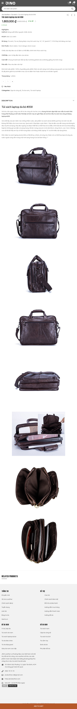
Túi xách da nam (7, 632)
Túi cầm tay (44, 640)
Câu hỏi (47, 595)
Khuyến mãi (6, 595)
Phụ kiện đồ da (45, 648)
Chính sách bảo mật (51, 599)
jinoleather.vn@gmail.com (14, 675)
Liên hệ (4, 611)
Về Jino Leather (7, 599)
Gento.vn (5, 619)
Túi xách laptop (35, 90)
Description (7, 101)
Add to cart (38, 706)
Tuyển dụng (6, 607)
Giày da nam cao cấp (9, 648)
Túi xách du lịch (45, 636)
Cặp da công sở (15, 90)
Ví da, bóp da (6, 628)
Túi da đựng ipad (7, 644)
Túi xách (14, 14)
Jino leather (6, 14)
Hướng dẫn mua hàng (52, 607)
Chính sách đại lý (7, 603)
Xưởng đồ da (49, 615)
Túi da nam (26, 90)
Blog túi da (5, 615)
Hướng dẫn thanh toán (52, 611)
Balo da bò (44, 644)
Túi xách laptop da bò (9, 636)
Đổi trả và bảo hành (51, 603)
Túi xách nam (44, 628)
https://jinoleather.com (12, 679)
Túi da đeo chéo (7, 640)
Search (72, 9)
